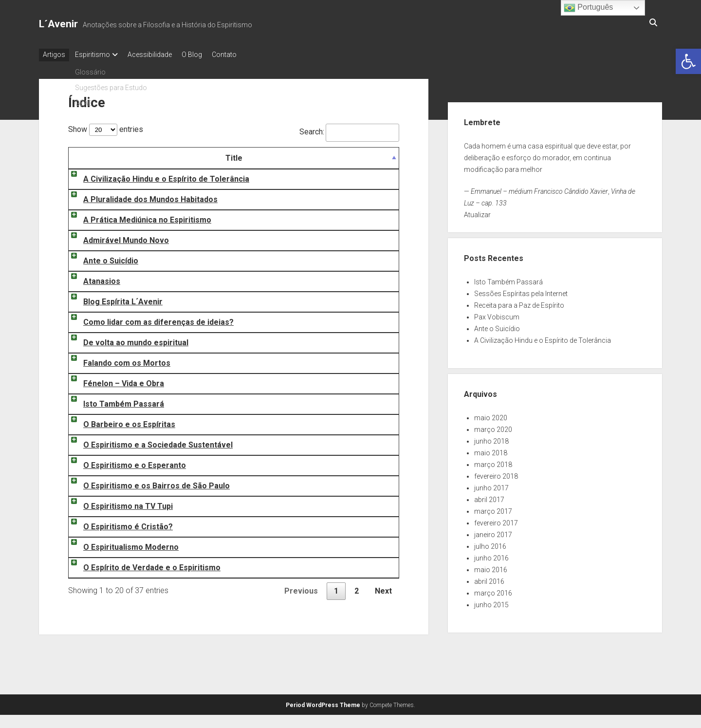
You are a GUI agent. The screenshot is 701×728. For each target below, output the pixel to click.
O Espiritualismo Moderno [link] (121, 544)
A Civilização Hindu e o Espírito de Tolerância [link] (157, 176)
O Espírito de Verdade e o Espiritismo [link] (142, 564)
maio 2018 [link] (490, 450)
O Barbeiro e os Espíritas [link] (120, 421)
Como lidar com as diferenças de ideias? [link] (149, 319)
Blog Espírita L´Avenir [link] (113, 298)
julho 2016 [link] (490, 543)
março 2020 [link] (493, 426)
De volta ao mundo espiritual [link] (126, 339)
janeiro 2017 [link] (493, 532)
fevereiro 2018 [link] (496, 473)
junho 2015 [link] (491, 602)
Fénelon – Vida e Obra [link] (114, 380)
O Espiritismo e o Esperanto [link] (125, 462)
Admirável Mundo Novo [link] (116, 237)
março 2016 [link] (493, 590)
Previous (301, 588)
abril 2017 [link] (489, 497)
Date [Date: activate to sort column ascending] (365, 155)
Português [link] (588, 8)
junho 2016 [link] (491, 555)
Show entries (105, 126)
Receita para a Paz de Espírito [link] (519, 302)
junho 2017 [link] (491, 485)
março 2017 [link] (493, 508)
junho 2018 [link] (491, 438)
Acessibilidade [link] (159, 54)
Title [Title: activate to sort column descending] (200, 155)
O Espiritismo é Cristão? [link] (118, 523)
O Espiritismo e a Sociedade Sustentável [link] (148, 442)
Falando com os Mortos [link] (117, 360)
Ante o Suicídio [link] (101, 257)
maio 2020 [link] (490, 415)
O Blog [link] (206, 54)
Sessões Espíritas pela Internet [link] (521, 291)
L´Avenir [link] (58, 24)
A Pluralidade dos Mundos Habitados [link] (141, 196)
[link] (688, 61)
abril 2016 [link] (489, 578)
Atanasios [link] (92, 278)
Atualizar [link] (477, 212)
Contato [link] (243, 54)
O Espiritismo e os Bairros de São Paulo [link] (147, 482)
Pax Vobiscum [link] (496, 314)
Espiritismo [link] (97, 54)
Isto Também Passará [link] (114, 401)
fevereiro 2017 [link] (496, 520)
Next (383, 588)
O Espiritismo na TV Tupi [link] (118, 503)
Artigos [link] (54, 54)
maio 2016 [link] (490, 567)
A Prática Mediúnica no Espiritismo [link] (138, 217)
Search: (349, 128)
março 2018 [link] (493, 462)
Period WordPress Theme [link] (323, 702)
